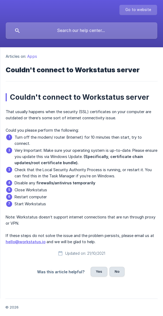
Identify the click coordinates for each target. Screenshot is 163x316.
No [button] (117, 271)
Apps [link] (32, 56)
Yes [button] (99, 271)
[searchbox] (81, 30)
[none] (138, 10)
